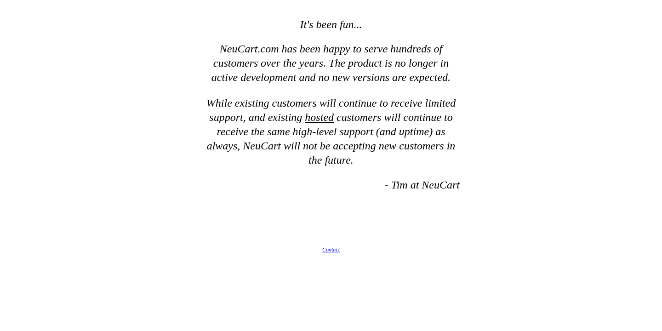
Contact (331, 249)
